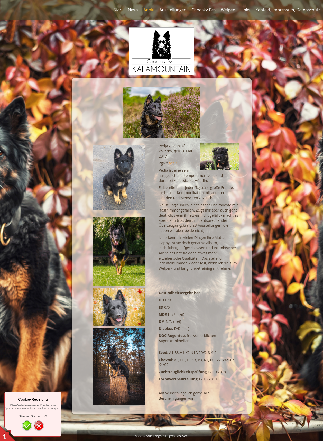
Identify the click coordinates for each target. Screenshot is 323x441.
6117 (173, 163)
